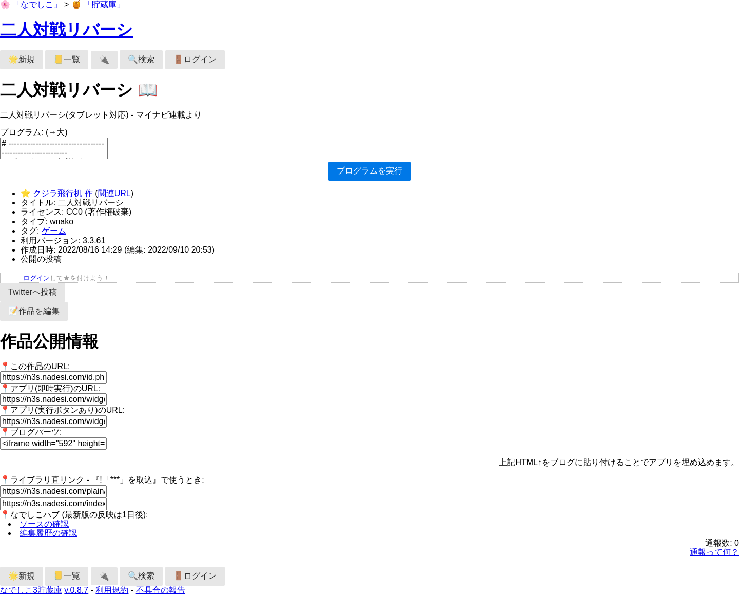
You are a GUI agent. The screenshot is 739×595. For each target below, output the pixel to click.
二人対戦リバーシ (66, 30)
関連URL (114, 193)
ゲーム (54, 230)
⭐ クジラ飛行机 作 (58, 193)
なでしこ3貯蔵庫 (31, 590)
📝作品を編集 (34, 310)
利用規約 (111, 590)
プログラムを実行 (369, 170)
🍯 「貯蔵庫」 (98, 4)
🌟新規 (21, 59)
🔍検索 (141, 59)
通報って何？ (714, 552)
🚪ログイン (195, 59)
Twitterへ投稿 (32, 291)
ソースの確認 (44, 524)
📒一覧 (66, 59)
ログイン (36, 278)
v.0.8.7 (76, 590)
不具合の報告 (160, 590)
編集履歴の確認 (48, 533)
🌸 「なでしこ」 (31, 4)
